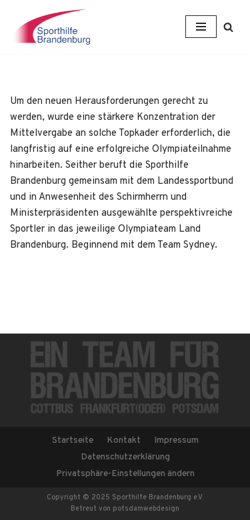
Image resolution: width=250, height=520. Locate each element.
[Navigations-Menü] (201, 26)
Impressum (176, 440)
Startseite (72, 440)
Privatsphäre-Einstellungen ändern (125, 473)
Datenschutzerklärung (125, 457)
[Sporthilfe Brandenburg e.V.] (50, 27)
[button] (228, 27)
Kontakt (124, 440)
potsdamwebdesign (146, 509)
